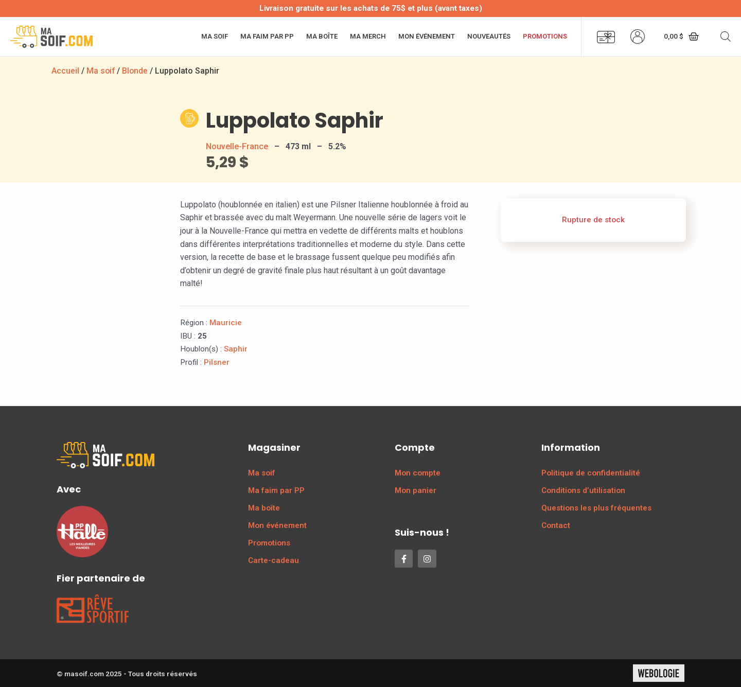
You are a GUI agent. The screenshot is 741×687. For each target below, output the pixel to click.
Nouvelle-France (237, 146)
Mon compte (417, 473)
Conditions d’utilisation (583, 490)
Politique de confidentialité (590, 473)
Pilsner (217, 362)
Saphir (236, 349)
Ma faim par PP (267, 36)
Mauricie (225, 322)
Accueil (65, 71)
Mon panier (415, 490)
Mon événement (426, 36)
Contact (555, 525)
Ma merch (368, 36)
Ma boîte (322, 36)
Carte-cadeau (273, 560)
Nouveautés (488, 36)
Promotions (545, 36)
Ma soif (214, 36)
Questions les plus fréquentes (596, 508)
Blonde (136, 71)
